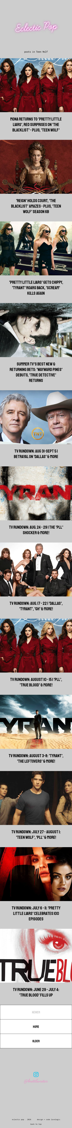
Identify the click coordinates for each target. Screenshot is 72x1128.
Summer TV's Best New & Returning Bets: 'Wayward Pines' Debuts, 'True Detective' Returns (36, 372)
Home (36, 1027)
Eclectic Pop (36, 27)
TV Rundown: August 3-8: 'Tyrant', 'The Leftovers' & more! (36, 758)
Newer (36, 1012)
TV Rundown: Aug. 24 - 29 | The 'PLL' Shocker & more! (36, 529)
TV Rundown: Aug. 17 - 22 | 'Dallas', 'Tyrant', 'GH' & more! (36, 606)
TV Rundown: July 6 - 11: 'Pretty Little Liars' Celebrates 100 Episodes (36, 913)
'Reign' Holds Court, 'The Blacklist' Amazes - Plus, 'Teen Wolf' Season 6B (36, 206)
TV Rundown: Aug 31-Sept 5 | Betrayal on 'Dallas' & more (36, 453)
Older (36, 1041)
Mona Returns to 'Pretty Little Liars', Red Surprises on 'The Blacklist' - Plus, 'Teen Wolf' (36, 124)
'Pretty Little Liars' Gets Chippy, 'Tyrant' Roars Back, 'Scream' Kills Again (36, 288)
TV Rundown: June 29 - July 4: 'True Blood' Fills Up (36, 992)
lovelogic (55, 1119)
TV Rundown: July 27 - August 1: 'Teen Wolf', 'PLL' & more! (36, 834)
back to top (36, 1124)
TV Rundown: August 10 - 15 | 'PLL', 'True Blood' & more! (36, 682)
